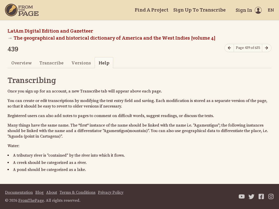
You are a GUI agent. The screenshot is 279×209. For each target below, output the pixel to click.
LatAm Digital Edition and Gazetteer (50, 31)
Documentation (19, 192)
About (51, 192)
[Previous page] (229, 48)
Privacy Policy (110, 192)
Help (104, 63)
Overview (21, 63)
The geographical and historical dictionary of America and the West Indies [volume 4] (115, 38)
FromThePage (31, 200)
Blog (39, 192)
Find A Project (151, 10)
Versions (81, 63)
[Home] (22, 10)
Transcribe (51, 63)
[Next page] (266, 48)
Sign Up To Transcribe (199, 10)
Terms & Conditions (77, 192)
